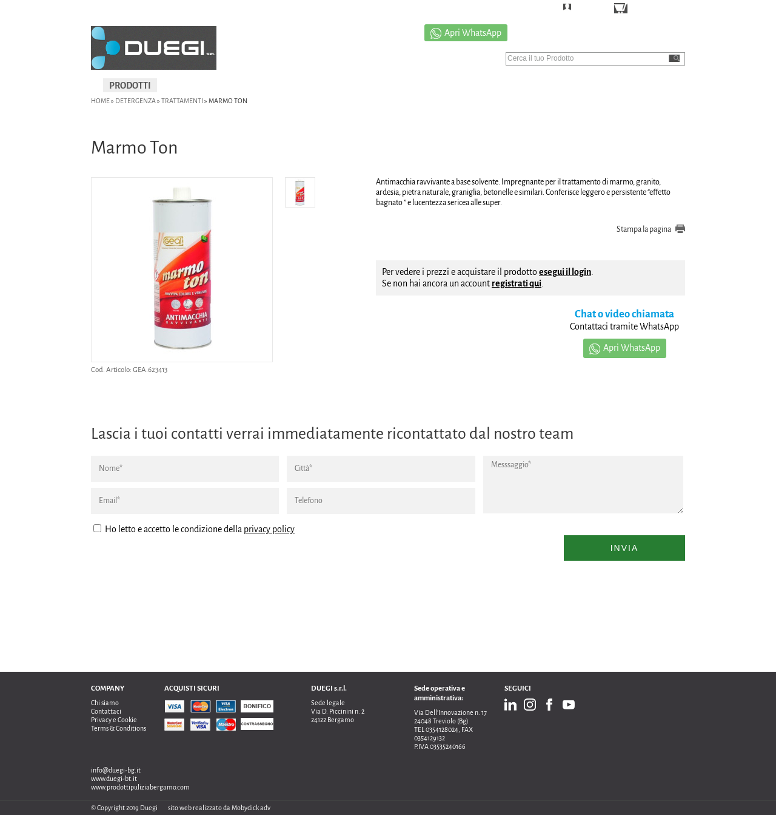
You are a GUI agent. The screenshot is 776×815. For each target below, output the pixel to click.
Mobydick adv (251, 807)
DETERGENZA (135, 100)
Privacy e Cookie (114, 719)
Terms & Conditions (118, 728)
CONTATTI (602, 85)
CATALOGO (539, 85)
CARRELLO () (654, 9)
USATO (344, 85)
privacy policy (269, 529)
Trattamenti (182, 100)
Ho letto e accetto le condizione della (194, 529)
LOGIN (585, 8)
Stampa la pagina (644, 229)
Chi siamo (105, 702)
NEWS (655, 85)
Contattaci (106, 711)
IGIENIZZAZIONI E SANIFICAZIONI (241, 85)
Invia (624, 548)
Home (100, 100)
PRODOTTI (130, 85)
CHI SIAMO (476, 85)
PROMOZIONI (405, 85)
